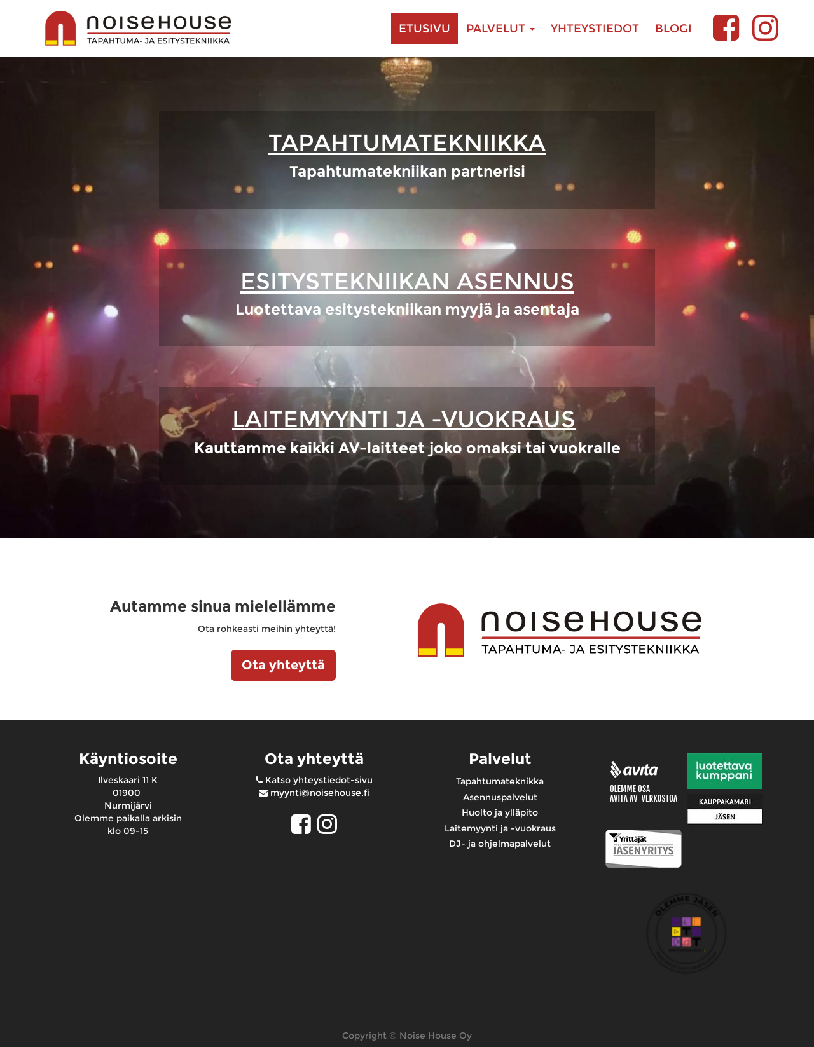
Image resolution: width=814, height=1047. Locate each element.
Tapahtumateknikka (500, 781)
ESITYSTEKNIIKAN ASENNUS (407, 281)
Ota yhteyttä (283, 665)
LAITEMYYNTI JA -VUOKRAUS (404, 419)
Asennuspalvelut (500, 797)
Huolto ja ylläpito (500, 812)
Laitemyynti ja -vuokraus (500, 828)
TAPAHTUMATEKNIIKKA (407, 142)
